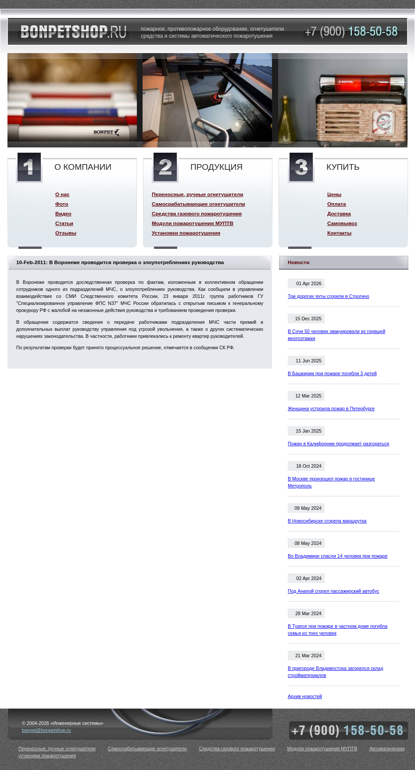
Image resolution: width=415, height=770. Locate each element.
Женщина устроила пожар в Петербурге (331, 408)
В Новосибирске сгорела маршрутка (327, 520)
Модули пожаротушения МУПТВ (192, 223)
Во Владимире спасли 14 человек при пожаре (337, 556)
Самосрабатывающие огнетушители (198, 204)
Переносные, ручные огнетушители (197, 194)
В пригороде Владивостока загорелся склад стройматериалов (335, 672)
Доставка (339, 213)
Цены (334, 194)
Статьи (64, 223)
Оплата (336, 204)
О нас (62, 194)
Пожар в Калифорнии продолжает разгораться (338, 443)
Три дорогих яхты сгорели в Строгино (328, 296)
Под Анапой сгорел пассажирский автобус (333, 591)
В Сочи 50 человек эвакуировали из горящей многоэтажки (336, 335)
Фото (61, 204)
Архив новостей (305, 696)
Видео (63, 213)
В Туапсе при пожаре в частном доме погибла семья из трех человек (337, 629)
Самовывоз (342, 223)
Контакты (339, 233)
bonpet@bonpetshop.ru (46, 730)
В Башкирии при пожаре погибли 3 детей (332, 373)
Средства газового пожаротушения (197, 213)
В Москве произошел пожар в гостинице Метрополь (331, 482)
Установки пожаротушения (186, 233)
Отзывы (65, 233)
